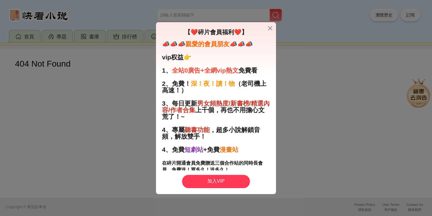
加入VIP (216, 181)
